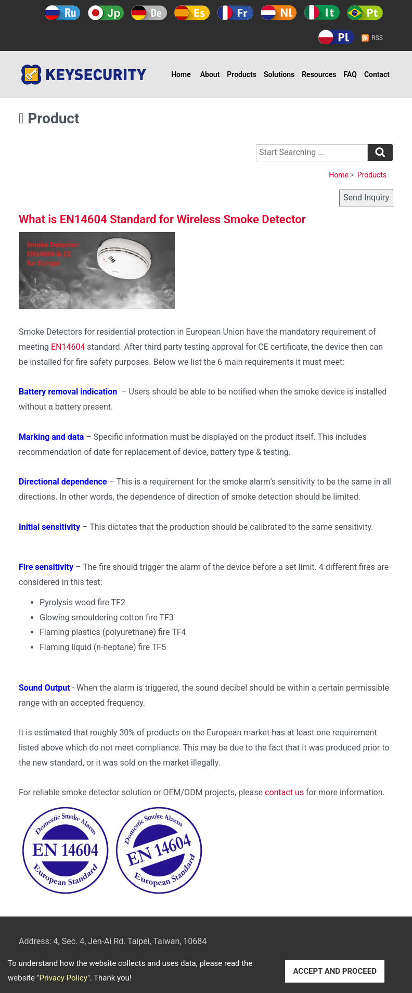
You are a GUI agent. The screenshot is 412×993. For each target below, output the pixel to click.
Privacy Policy (63, 978)
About (210, 74)
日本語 (106, 12)
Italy (322, 12)
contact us (284, 792)
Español (192, 12)
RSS (377, 38)
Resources (319, 74)
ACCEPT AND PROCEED (335, 971)
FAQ (350, 74)
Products (241, 74)
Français (235, 12)
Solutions (279, 74)
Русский (63, 12)
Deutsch (149, 12)
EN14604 (68, 347)
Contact (377, 74)
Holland (279, 12)
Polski (336, 37)
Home (181, 74)
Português (365, 12)
